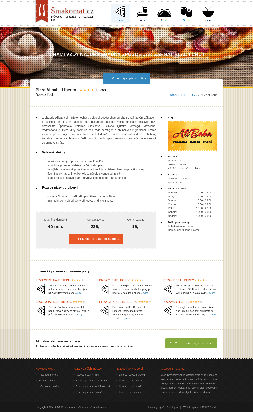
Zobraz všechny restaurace (191, 343)
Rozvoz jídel (178, 95)
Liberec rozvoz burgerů (132, 374)
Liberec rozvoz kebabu (131, 380)
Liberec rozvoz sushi (130, 386)
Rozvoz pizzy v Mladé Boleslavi (93, 380)
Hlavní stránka (47, 380)
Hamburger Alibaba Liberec (183, 229)
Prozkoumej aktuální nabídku (96, 239)
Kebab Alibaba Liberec (181, 226)
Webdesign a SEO (193, 407)
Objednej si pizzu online (126, 78)
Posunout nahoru (48, 374)
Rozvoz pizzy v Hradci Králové (93, 386)
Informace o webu (49, 386)
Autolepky (172, 407)
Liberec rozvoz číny (130, 392)
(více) (79, 293)
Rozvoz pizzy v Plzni (87, 374)
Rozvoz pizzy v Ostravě (89, 392)
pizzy (194, 95)
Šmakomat (72, 11)
